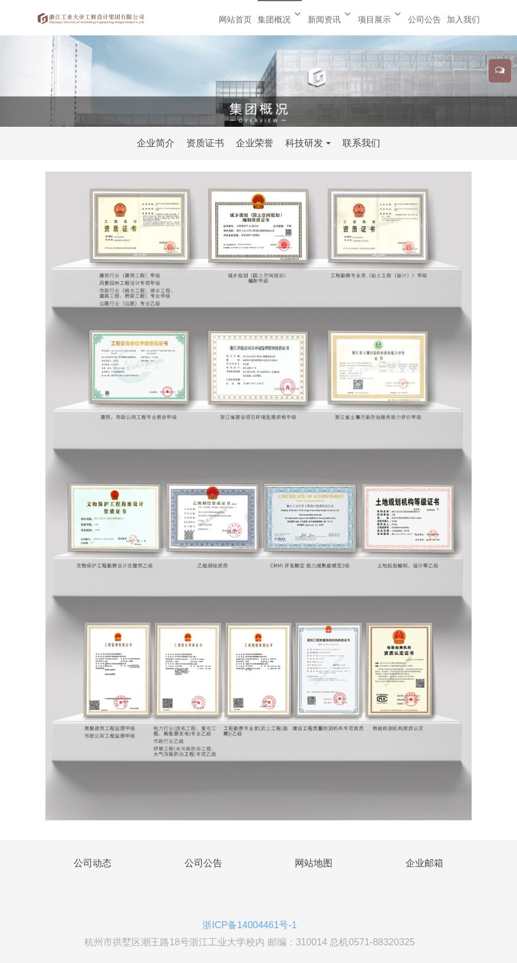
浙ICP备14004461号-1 (249, 925)
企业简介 (155, 143)
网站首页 (235, 19)
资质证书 (205, 143)
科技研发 (304, 143)
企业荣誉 (255, 143)
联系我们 (361, 143)
